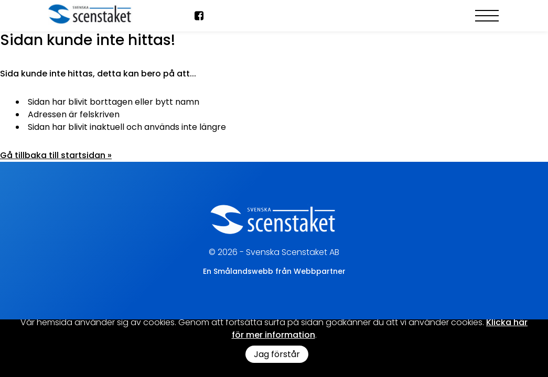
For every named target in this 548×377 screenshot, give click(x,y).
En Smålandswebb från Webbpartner (274, 271)
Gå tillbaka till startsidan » (56, 155)
